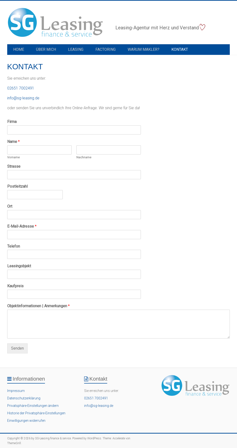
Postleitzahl (17, 186)
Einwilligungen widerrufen (26, 420)
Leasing (75, 49)
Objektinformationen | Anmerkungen (38, 306)
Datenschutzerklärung (23, 398)
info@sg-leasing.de (23, 98)
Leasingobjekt (19, 266)
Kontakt (179, 49)
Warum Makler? (143, 49)
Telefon (13, 246)
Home (18, 49)
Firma (12, 121)
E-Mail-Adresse (22, 226)
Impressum (16, 391)
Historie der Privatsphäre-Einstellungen (36, 413)
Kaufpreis (15, 286)
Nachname (83, 157)
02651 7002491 (20, 88)
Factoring (105, 49)
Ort (9, 206)
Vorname (13, 157)
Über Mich (46, 49)
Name (13, 141)
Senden (17, 348)
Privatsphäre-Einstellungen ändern (33, 406)
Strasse (13, 166)
